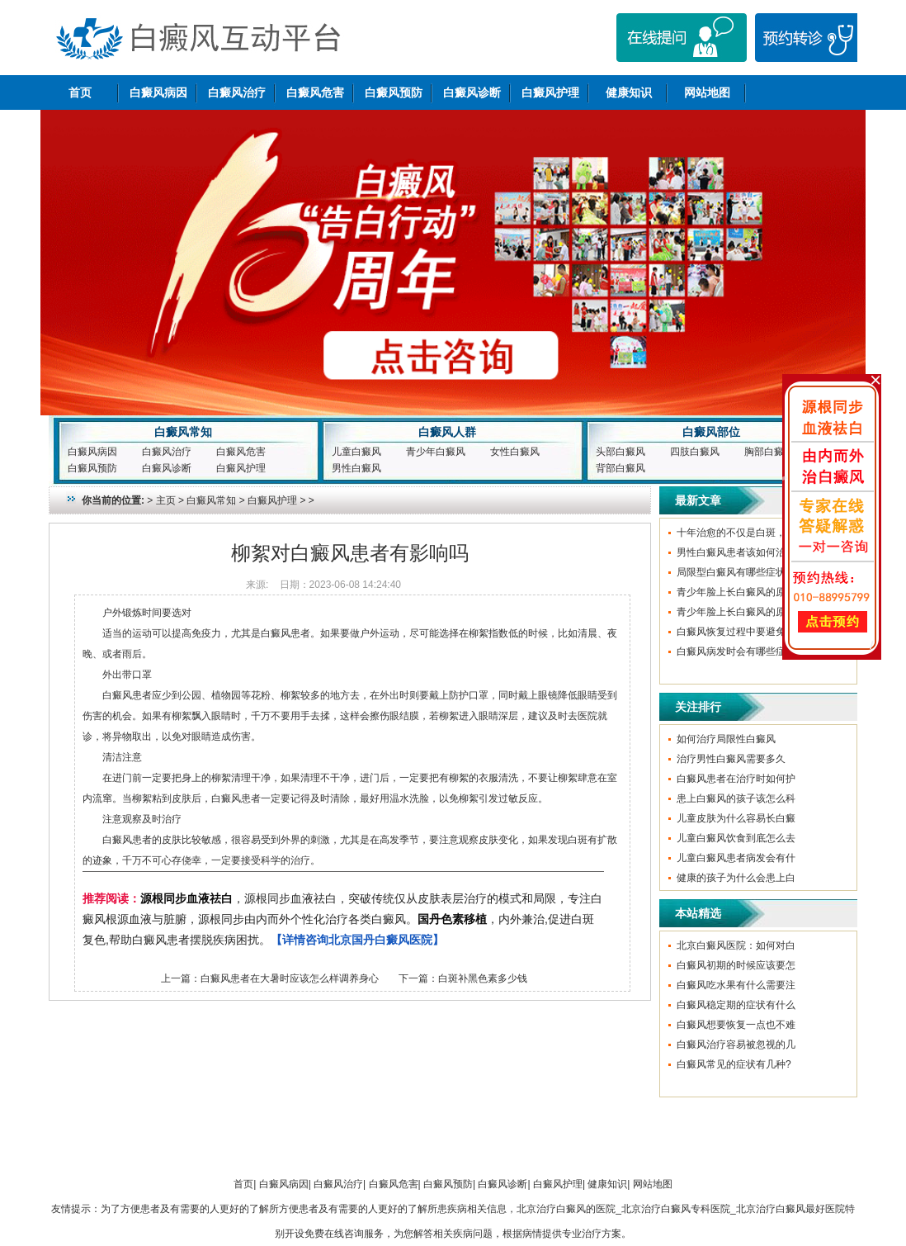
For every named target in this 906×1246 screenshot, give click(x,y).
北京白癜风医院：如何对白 (736, 945)
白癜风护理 (550, 92)
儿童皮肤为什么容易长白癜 (736, 818)
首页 (80, 92)
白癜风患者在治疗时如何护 (736, 778)
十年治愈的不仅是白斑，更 (736, 532)
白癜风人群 (447, 431)
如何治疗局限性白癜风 (726, 739)
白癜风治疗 (237, 92)
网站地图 (707, 92)
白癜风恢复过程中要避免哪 (736, 631)
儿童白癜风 (356, 451)
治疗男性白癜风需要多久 (731, 759)
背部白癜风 (620, 468)
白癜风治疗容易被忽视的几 (736, 1044)
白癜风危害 (315, 92)
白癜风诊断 (472, 92)
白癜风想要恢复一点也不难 (736, 1024)
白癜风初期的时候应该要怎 (736, 965)
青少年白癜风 (435, 451)
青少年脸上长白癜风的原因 (736, 592)
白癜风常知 (183, 431)
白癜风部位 (711, 431)
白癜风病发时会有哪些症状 (736, 651)
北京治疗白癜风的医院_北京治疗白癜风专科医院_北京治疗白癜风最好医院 (680, 1209)
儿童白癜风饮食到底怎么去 (736, 838)
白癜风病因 (158, 92)
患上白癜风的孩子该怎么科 (736, 798)
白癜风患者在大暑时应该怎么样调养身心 (290, 978)
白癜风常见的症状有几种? (734, 1064)
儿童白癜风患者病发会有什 (736, 858)
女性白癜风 (515, 451)
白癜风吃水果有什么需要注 (736, 985)
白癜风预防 (393, 92)
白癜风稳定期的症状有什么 (736, 1005)
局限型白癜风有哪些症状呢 (736, 572)
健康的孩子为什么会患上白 (736, 878)
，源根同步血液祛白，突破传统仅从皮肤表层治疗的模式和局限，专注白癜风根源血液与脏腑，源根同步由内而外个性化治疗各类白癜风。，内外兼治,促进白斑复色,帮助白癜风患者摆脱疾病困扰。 (342, 919)
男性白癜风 (356, 468)
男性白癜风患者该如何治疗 (736, 552)
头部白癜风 (620, 451)
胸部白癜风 (769, 451)
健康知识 (629, 92)
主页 (166, 500)
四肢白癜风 (695, 451)
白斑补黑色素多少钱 (482, 978)
